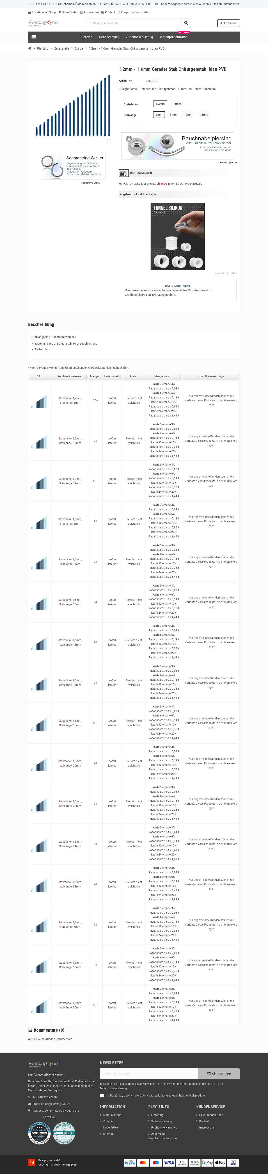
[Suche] (138, 23)
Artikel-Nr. (125, 80)
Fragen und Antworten (133, 12)
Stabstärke (131, 104)
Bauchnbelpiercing (228, 162)
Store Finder (67, 12)
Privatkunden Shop (42, 12)
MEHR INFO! (150, 4)
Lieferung (157, 1115)
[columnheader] (40, 376)
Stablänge (130, 115)
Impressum (89, 12)
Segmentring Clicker (90, 182)
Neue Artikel (111, 1127)
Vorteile (108, 1121)
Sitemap (108, 1133)
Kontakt (108, 12)
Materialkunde (112, 1115)
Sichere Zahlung (161, 1121)
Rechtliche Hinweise (164, 1127)
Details (197, 183)
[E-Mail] (149, 1073)
